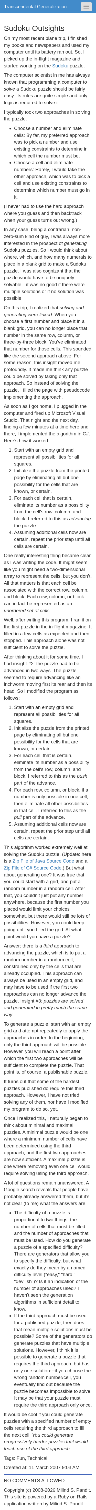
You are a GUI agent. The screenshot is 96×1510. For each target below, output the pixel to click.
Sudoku (61, 65)
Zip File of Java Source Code (43, 861)
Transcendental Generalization (35, 6)
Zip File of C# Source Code (32, 868)
